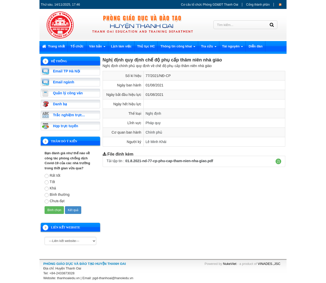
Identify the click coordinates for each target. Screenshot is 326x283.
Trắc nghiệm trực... (69, 115)
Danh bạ (60, 104)
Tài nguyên (232, 47)
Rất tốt (52, 175)
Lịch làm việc (121, 46)
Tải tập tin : (160, 161)
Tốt (50, 182)
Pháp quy (153, 123)
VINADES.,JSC (269, 264)
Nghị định (153, 113)
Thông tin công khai (177, 47)
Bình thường (57, 194)
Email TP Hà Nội (66, 71)
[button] (278, 161)
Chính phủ (154, 132)
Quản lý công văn (68, 93)
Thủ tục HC (146, 46)
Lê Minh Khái (156, 142)
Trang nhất (53, 46)
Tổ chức (77, 46)
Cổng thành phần (258, 4)
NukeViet (230, 264)
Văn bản (97, 47)
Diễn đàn (256, 46)
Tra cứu (208, 47)
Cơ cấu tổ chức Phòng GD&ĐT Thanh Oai (209, 4)
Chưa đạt (54, 201)
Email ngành (63, 82)
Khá (50, 188)
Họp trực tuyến (65, 126)
